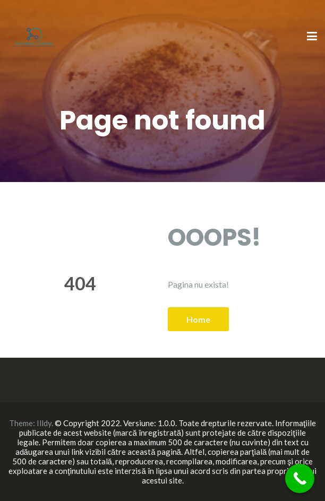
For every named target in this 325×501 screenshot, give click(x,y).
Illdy (44, 423)
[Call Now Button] (299, 478)
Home (198, 319)
